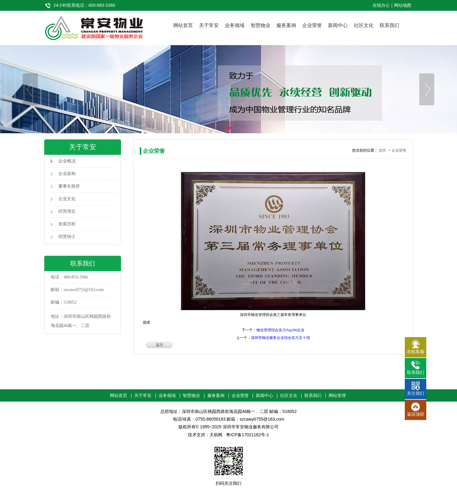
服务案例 (286, 25)
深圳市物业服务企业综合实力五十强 (280, 338)
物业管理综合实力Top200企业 (280, 330)
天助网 (215, 434)
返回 (159, 345)
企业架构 (67, 173)
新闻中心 (338, 25)
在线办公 (381, 5)
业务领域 (234, 25)
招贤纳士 (67, 236)
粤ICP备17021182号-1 (247, 434)
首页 (382, 150)
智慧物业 (260, 25)
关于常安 (209, 25)
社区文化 (363, 25)
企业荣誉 (312, 25)
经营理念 (67, 211)
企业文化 (67, 198)
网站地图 (402, 5)
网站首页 (183, 25)
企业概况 (67, 161)
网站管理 (337, 395)
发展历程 (67, 224)
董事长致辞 (69, 186)
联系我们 (389, 25)
